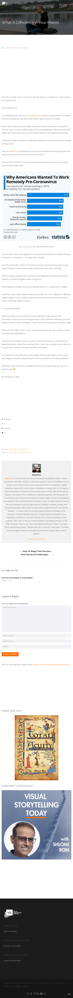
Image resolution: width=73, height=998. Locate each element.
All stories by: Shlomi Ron (36, 539)
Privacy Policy (8, 986)
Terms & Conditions (57, 983)
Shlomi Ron (9, 478)
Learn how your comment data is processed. (51, 665)
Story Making (13, 452)
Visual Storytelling (25, 452)
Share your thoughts (10, 931)
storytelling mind (35, 116)
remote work (13, 449)
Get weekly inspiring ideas (12, 946)
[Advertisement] (36, 68)
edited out (14, 151)
